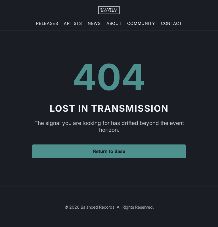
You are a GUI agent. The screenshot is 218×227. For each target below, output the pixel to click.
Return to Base (109, 151)
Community (141, 23)
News (94, 23)
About (114, 23)
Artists (73, 23)
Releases (47, 23)
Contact (171, 23)
